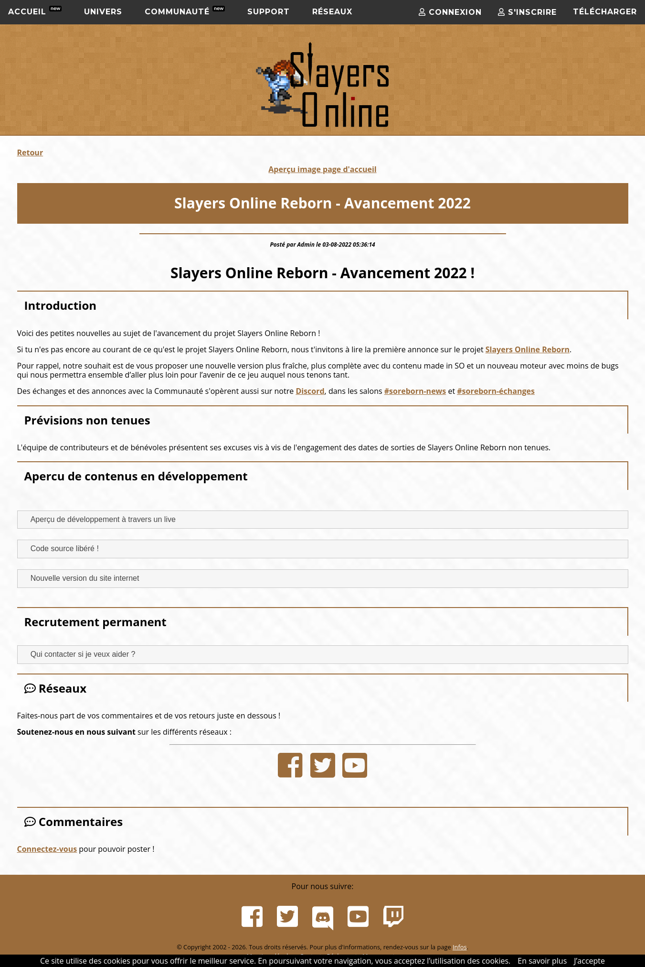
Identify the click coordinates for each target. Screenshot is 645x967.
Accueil (35, 11)
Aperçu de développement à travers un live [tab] (99, 519)
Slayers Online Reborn (528, 349)
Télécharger (605, 11)
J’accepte (589, 961)
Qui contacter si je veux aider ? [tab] (79, 654)
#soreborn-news (415, 391)
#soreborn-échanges (496, 391)
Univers (103, 11)
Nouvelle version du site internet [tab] (81, 578)
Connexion (450, 12)
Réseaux (332, 11)
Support (268, 11)
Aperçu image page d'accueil (322, 169)
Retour (30, 152)
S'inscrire (527, 12)
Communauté (185, 11)
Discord (310, 391)
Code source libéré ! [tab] (61, 548)
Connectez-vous (47, 849)
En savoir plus (542, 961)
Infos (460, 947)
